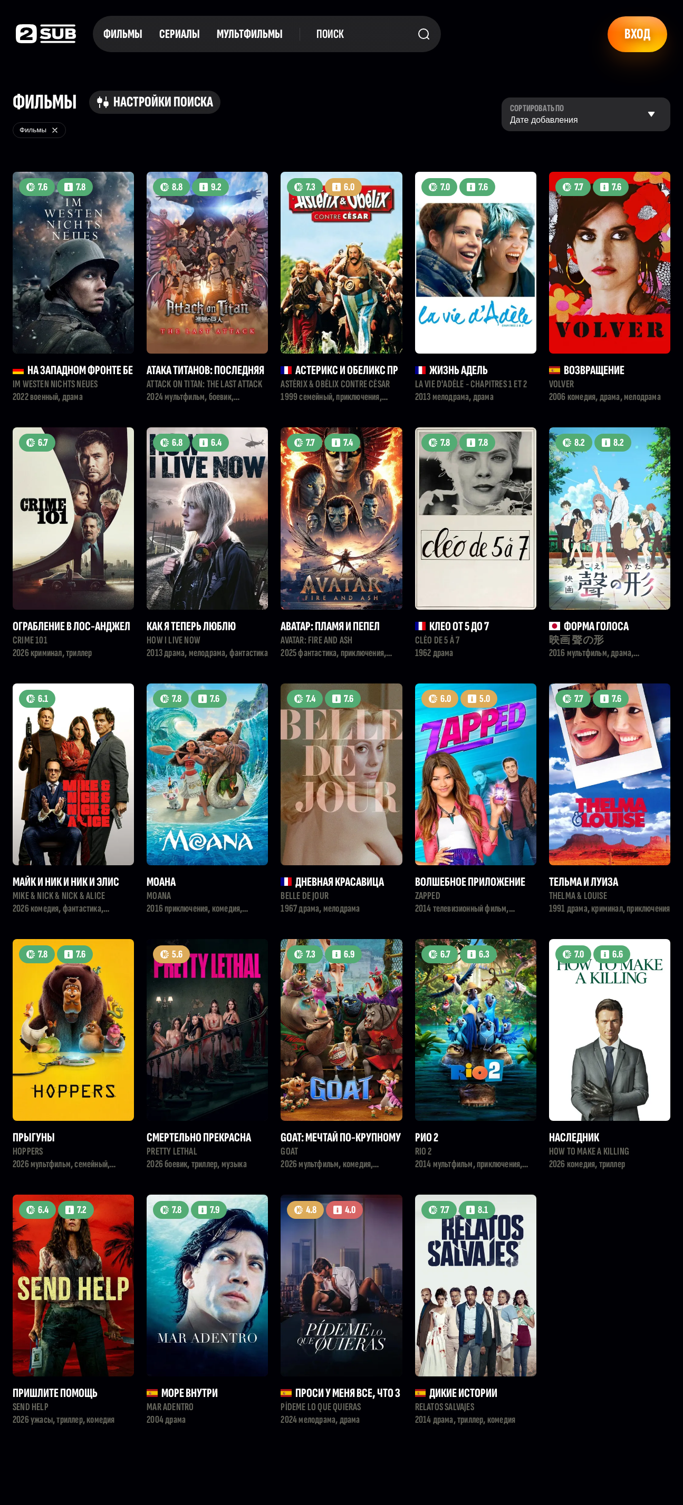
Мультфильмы (250, 34)
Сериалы (179, 34)
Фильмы (122, 34)
